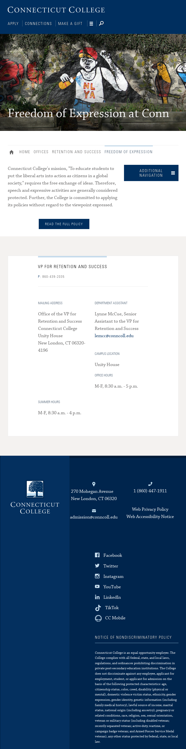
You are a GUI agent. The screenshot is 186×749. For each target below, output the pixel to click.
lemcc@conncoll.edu (114, 335)
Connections (38, 24)
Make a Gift (70, 24)
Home (13, 152)
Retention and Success (76, 151)
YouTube (112, 586)
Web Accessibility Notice (150, 516)
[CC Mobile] (110, 618)
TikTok (112, 607)
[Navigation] (93, 23)
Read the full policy (64, 223)
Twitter (110, 565)
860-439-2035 (51, 276)
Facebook (112, 555)
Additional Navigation (151, 172)
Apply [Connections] (13, 24)
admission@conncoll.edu (94, 517)
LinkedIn (112, 597)
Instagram (113, 576)
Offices (41, 151)
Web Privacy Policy (150, 509)
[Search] (105, 23)
